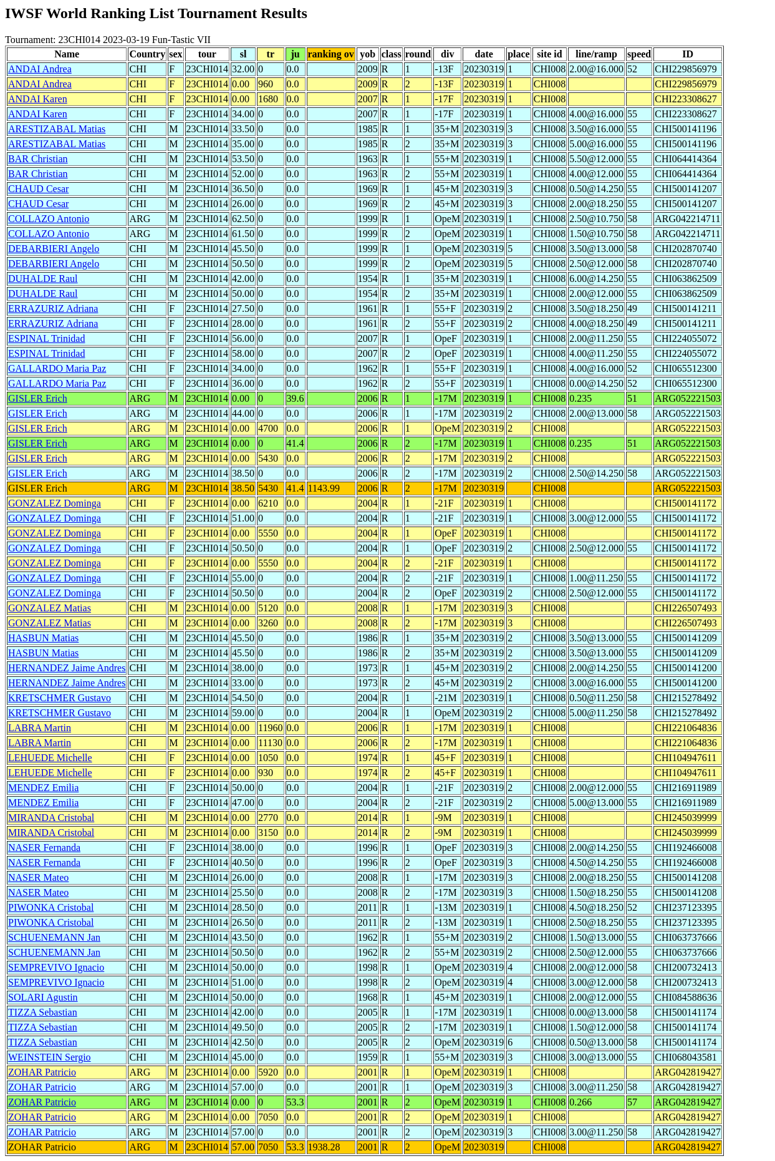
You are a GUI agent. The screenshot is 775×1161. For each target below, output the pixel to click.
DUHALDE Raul (43, 278)
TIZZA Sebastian (42, 1012)
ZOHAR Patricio (42, 1072)
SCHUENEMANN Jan (54, 937)
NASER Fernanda (44, 847)
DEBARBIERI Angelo (53, 248)
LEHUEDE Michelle (50, 757)
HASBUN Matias (43, 638)
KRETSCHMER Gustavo (59, 697)
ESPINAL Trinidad (46, 338)
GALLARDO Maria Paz (57, 368)
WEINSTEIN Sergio (49, 1057)
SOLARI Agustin (43, 997)
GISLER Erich (37, 398)
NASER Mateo (38, 877)
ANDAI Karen (37, 99)
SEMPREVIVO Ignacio (56, 967)
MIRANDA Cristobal (51, 817)
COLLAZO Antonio (48, 218)
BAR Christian (38, 158)
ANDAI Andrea (40, 69)
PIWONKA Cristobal (51, 907)
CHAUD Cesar (38, 188)
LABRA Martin (39, 727)
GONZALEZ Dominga (54, 503)
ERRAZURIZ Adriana (53, 308)
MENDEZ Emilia (43, 787)
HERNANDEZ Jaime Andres (66, 668)
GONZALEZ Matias (49, 608)
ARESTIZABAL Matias (56, 129)
